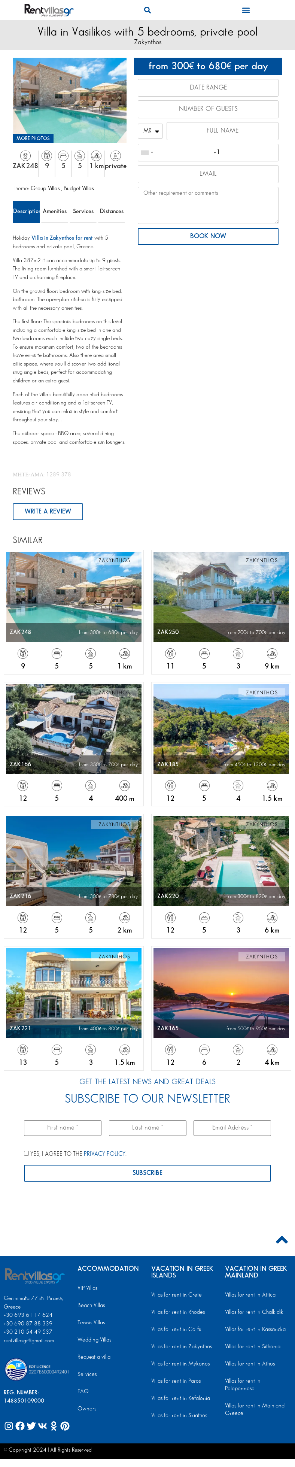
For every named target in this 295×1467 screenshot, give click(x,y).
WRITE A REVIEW (48, 512)
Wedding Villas (93, 1340)
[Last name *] (147, 1128)
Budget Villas (79, 188)
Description (26, 211)
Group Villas (46, 188)
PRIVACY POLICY (104, 1154)
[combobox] (146, 153)
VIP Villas (87, 1288)
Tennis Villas (90, 1323)
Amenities (55, 211)
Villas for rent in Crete (175, 1295)
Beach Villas (90, 1306)
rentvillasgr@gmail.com (29, 1341)
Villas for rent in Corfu (175, 1330)
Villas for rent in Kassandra (254, 1330)
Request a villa (93, 1357)
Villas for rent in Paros (175, 1381)
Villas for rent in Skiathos (178, 1416)
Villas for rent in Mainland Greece (254, 1402)
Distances (112, 211)
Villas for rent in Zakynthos (180, 1347)
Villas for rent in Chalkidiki (254, 1312)
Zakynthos (147, 42)
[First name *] (62, 1128)
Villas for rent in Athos (249, 1364)
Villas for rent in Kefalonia (179, 1398)
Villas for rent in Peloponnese (257, 1381)
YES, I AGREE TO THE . (75, 1154)
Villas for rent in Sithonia (252, 1347)
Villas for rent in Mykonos (179, 1364)
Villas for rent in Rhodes (177, 1312)
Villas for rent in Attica (249, 1295)
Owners (86, 1409)
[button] (147, 10)
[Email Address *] (232, 1128)
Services (83, 211)
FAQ (82, 1392)
